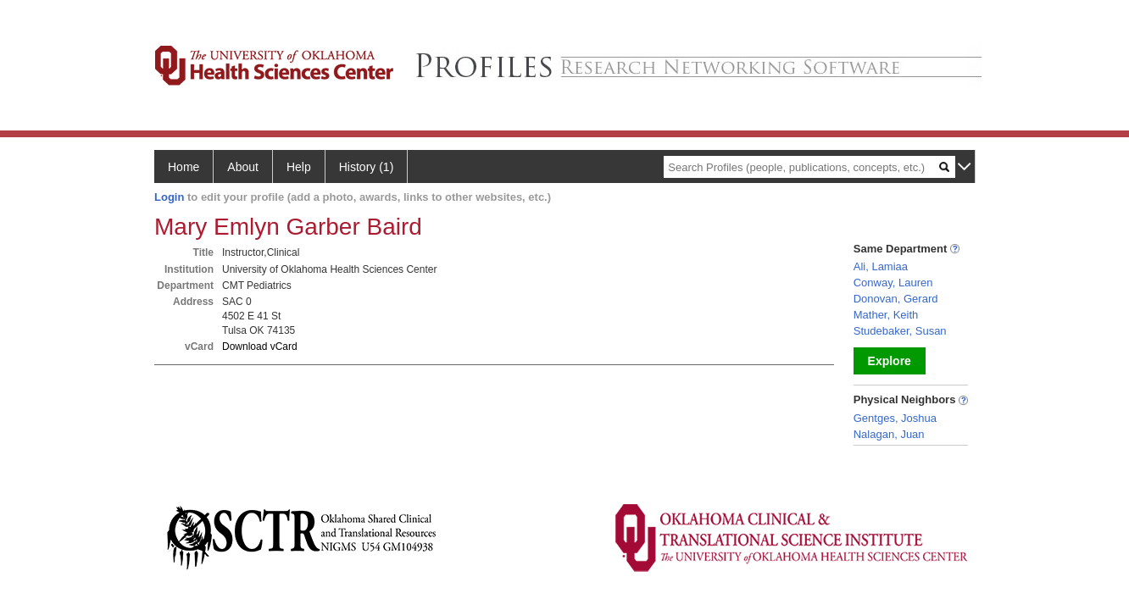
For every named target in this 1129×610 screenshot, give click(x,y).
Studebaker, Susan (900, 330)
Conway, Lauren (893, 282)
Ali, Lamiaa (881, 266)
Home (183, 167)
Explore (889, 361)
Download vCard (260, 346)
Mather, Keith (886, 314)
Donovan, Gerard (896, 298)
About (243, 167)
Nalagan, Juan (889, 434)
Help (298, 167)
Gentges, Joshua (895, 418)
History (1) (366, 167)
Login (169, 197)
